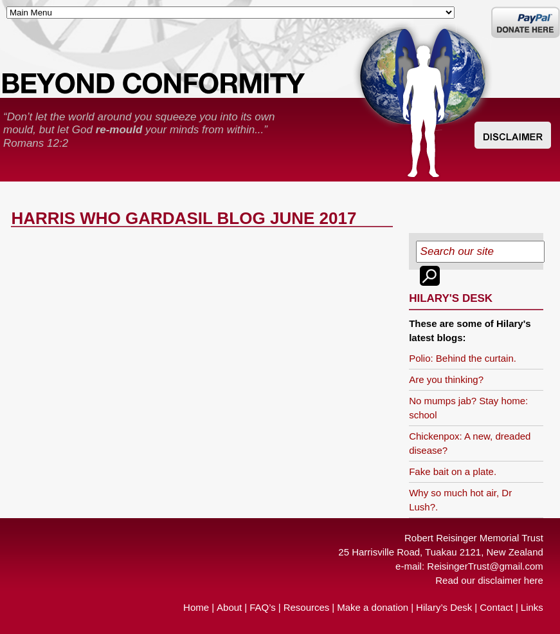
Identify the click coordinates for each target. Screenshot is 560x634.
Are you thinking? (446, 379)
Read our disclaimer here (489, 580)
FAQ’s (262, 607)
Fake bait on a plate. (452, 471)
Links (532, 607)
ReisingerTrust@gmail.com (485, 566)
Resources (307, 607)
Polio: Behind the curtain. (462, 358)
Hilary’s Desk (444, 607)
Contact (496, 607)
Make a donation (372, 607)
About (229, 607)
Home (196, 607)
